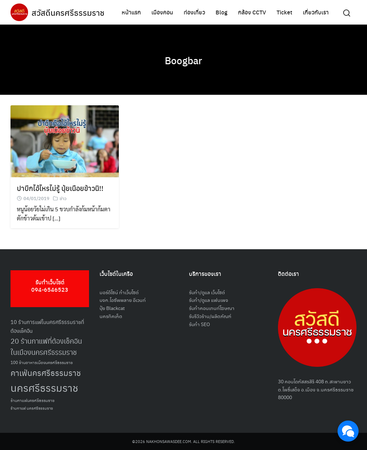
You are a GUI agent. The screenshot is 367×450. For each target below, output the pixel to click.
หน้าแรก (131, 12)
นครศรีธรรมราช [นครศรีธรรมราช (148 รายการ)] (44, 387)
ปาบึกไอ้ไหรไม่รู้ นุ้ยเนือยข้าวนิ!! (60, 188)
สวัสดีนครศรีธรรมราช (69, 12)
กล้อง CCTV (252, 12)
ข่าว (63, 198)
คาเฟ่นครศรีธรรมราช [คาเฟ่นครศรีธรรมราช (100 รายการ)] (46, 372)
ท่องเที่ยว (194, 12)
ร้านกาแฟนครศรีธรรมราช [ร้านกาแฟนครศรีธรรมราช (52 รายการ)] (33, 400)
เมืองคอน (162, 12)
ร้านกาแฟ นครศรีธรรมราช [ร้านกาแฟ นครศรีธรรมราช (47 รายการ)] (32, 408)
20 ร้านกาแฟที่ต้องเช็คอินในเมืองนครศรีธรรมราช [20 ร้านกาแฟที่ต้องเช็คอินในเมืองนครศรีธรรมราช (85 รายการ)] (46, 346)
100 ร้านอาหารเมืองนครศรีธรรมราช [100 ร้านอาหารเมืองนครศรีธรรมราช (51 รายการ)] (42, 362)
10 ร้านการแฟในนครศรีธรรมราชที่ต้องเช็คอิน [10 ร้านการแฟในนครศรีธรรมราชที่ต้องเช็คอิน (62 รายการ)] (47, 326)
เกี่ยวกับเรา (316, 12)
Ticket (284, 12)
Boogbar (183, 60)
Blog (221, 12)
